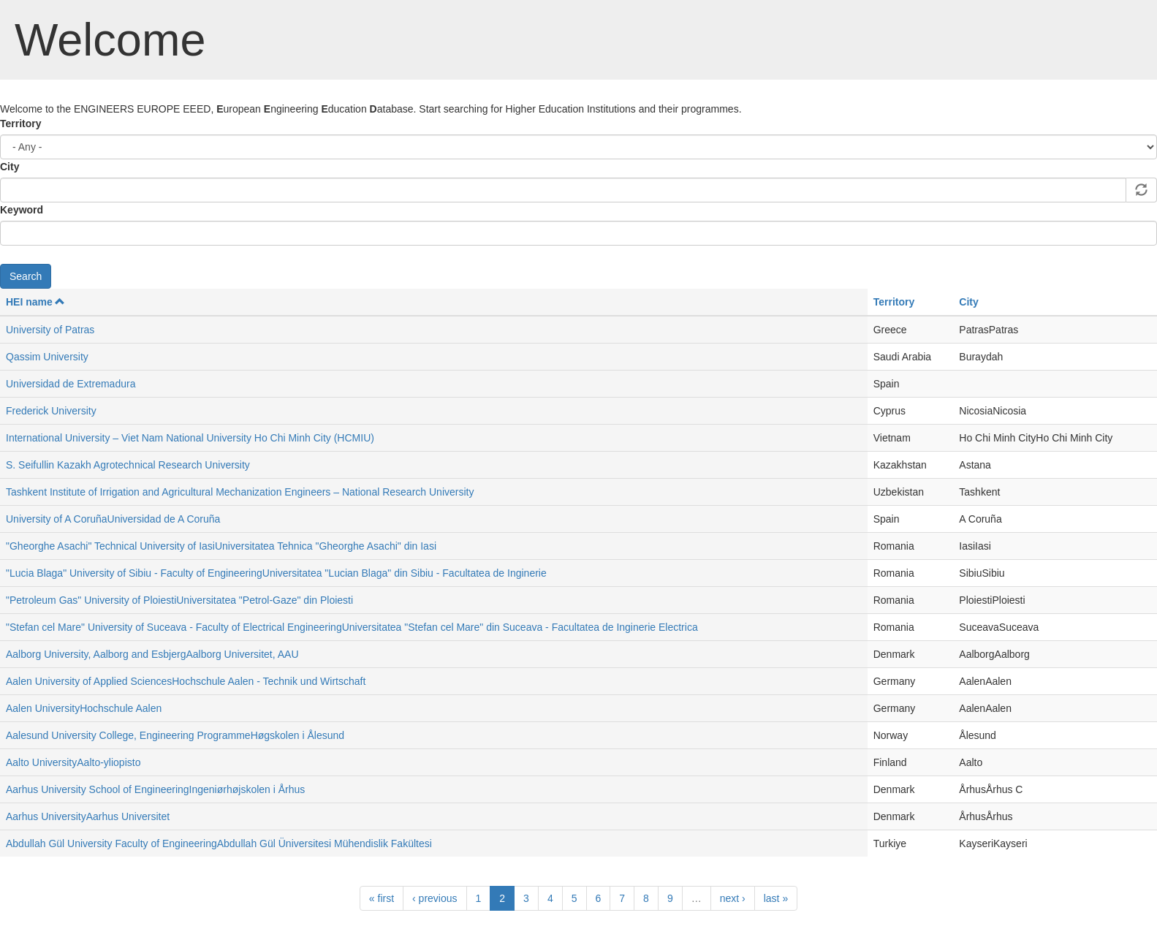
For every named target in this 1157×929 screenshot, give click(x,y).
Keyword (21, 210)
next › (733, 898)
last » (776, 898)
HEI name (35, 302)
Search (26, 276)
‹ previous (434, 898)
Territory (21, 123)
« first (381, 898)
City (9, 166)
